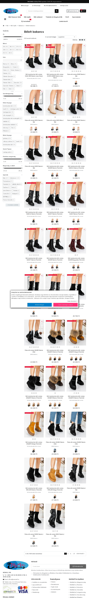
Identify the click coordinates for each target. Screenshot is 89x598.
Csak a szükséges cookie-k (65, 304)
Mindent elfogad (39, 304)
